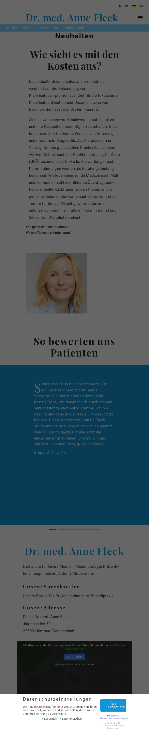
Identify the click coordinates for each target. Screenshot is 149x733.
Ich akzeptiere (116, 705)
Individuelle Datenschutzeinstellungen (114, 717)
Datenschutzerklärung (112, 725)
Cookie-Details (112, 723)
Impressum (113, 728)
